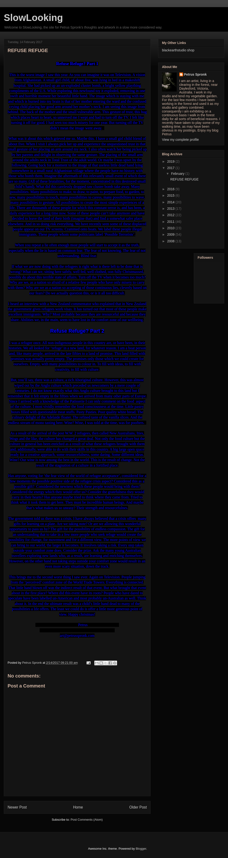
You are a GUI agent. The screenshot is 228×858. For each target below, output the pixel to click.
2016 (171, 189)
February (178, 174)
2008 (171, 241)
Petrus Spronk (195, 74)
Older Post (138, 807)
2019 (171, 161)
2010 (171, 228)
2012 (171, 215)
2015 (171, 195)
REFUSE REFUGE (184, 179)
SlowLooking (33, 17)
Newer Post (17, 807)
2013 (171, 208)
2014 (171, 202)
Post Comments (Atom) (87, 819)
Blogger (141, 848)
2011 (171, 222)
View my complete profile (180, 139)
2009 (171, 234)
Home (78, 807)
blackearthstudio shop (178, 50)
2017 (171, 168)
